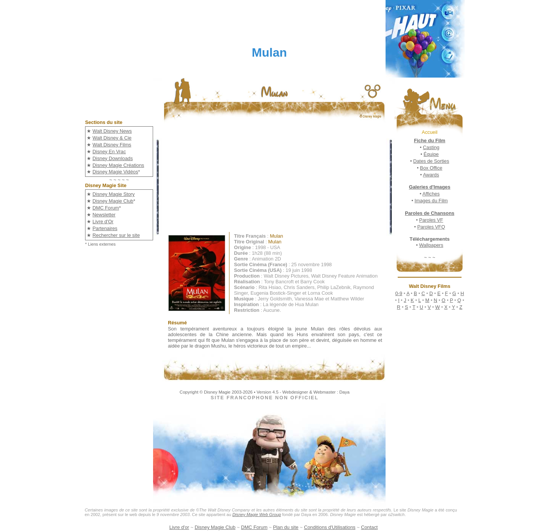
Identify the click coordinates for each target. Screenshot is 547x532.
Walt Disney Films (112, 145)
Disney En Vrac (109, 151)
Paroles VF (431, 220)
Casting (431, 147)
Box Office (431, 168)
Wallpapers (431, 245)
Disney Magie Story (114, 194)
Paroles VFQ (431, 227)
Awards (431, 175)
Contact (369, 527)
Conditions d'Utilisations (329, 527)
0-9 (398, 293)
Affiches (430, 194)
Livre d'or (179, 527)
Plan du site (286, 527)
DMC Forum (106, 208)
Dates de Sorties (431, 161)
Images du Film (430, 200)
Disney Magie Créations (118, 165)
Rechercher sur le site (116, 235)
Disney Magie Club (113, 201)
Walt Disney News (112, 131)
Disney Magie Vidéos (115, 172)
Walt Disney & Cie (112, 138)
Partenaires (105, 228)
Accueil (429, 132)
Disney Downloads (113, 158)
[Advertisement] (280, 178)
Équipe (431, 154)
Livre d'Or (103, 221)
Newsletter (104, 215)
